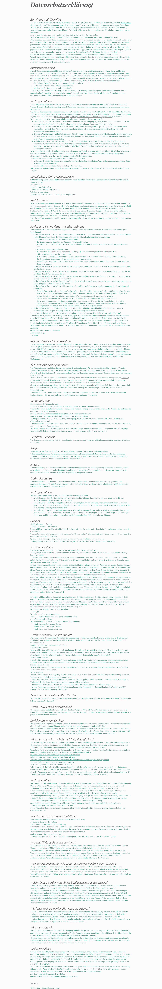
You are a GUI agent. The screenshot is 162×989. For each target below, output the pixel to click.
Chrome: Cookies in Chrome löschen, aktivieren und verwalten (55, 755)
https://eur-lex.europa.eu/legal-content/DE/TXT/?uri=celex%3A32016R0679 (83, 116)
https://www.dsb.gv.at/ (88, 320)
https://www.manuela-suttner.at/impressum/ (58, 194)
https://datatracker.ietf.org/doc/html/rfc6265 (50, 687)
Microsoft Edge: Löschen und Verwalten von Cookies (51, 764)
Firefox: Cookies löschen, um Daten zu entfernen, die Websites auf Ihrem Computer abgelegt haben (69, 760)
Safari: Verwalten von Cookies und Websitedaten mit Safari (53, 757)
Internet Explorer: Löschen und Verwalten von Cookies (52, 762)
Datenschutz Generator (59, 976)
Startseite (34, 983)
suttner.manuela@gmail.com (48, 189)
